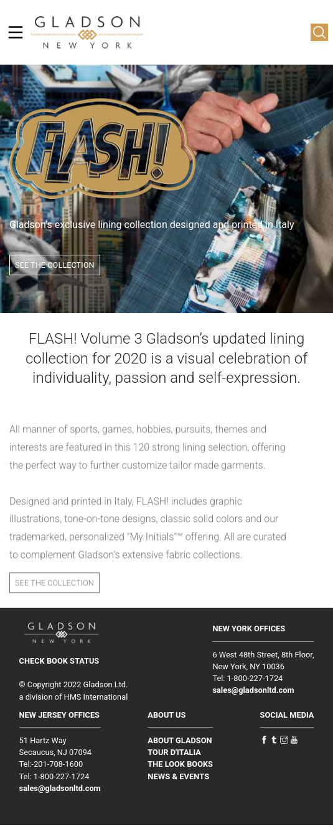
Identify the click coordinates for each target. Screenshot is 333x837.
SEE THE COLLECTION (55, 265)
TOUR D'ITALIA (174, 752)
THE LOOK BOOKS (180, 764)
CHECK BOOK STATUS (59, 660)
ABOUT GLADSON (180, 740)
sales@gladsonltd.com (253, 690)
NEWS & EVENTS (178, 776)
